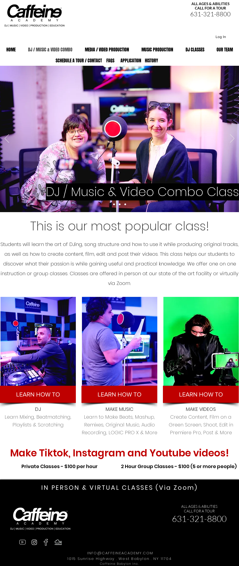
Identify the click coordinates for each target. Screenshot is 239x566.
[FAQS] (110, 61)
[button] (38, 394)
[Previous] (7, 138)
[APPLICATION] (131, 61)
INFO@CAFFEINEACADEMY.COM (120, 553)
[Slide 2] (125, 204)
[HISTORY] (151, 61)
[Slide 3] (114, 204)
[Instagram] (34, 542)
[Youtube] (22, 542)
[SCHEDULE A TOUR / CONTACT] (79, 61)
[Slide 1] (119, 204)
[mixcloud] (58, 542)
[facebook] (46, 542)
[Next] (232, 138)
